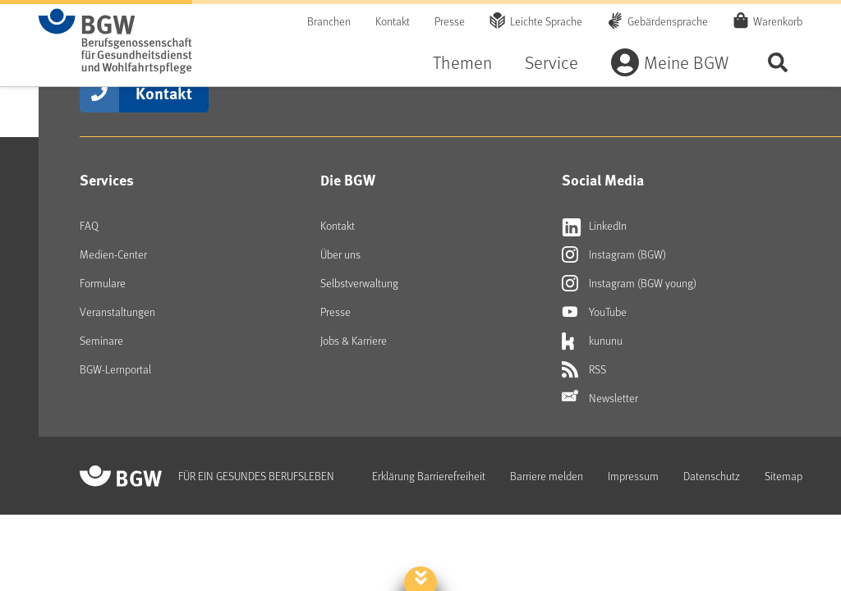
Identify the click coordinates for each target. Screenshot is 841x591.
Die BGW (347, 179)
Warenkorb (777, 20)
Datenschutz (711, 475)
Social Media (603, 179)
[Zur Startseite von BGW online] (115, 41)
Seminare (101, 340)
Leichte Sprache (546, 21)
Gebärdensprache (667, 21)
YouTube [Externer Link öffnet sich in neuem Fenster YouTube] (594, 312)
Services (107, 179)
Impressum (633, 475)
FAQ (89, 225)
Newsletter (600, 398)
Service (551, 62)
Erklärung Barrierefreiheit (428, 475)
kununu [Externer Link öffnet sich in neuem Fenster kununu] (592, 340)
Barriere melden (546, 475)
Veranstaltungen (117, 311)
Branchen (329, 21)
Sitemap (783, 475)
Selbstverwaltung (359, 283)
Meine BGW (686, 62)
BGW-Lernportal (115, 369)
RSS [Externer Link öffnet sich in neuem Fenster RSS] (584, 369)
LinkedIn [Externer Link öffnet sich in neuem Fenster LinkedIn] (594, 226)
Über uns (340, 254)
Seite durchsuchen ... (777, 62)
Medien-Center (113, 254)
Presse (449, 21)
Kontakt (392, 21)
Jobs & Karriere (353, 340)
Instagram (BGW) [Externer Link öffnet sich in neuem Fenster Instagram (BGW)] (614, 254)
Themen (462, 62)
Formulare (103, 283)
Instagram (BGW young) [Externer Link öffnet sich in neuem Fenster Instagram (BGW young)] (629, 283)
